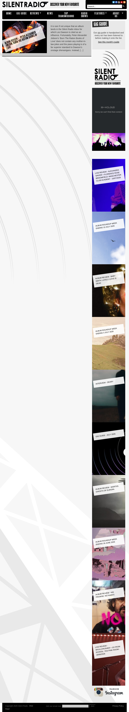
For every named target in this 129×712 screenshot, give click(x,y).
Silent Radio (43, 4)
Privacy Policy (118, 706)
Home (9, 13)
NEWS (50, 13)
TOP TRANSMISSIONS (66, 15)
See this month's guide (108, 42)
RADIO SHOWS (84, 15)
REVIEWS (34, 13)
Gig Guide (22, 13)
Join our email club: (53, 706)
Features (99, 13)
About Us (116, 15)
